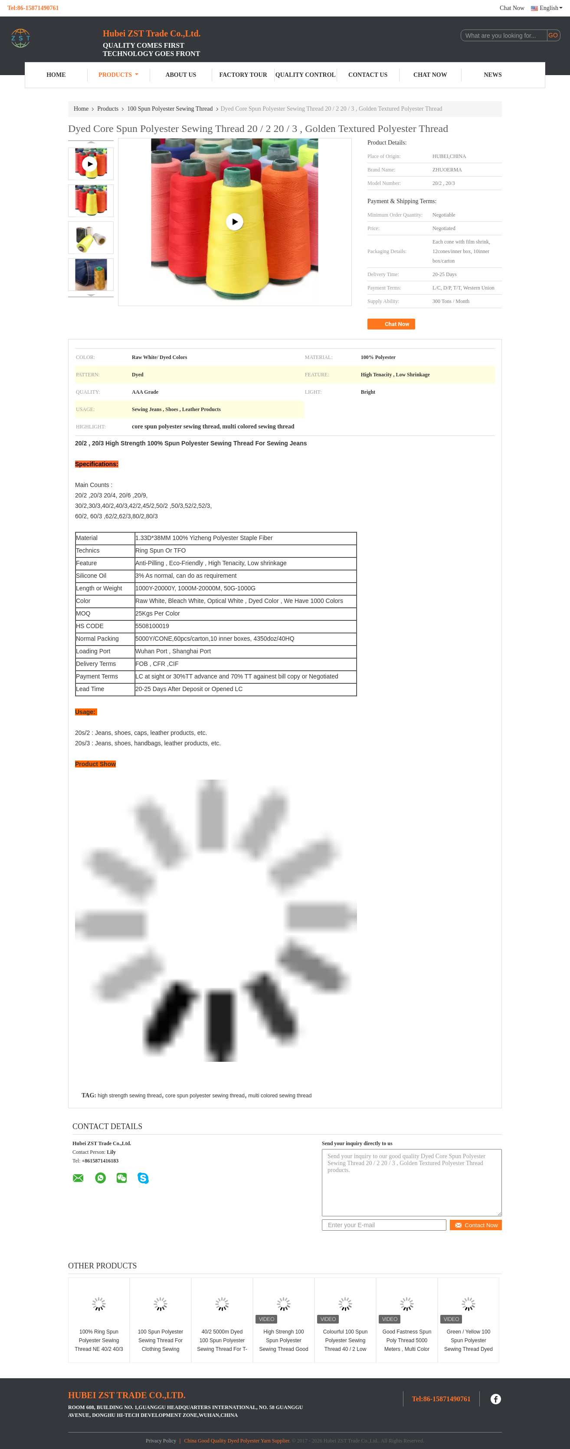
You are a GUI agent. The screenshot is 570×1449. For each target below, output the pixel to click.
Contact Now (476, 1225)
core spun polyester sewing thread (205, 1096)
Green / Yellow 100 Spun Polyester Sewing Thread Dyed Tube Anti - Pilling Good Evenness (468, 1349)
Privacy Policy (161, 1441)
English (551, 8)
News (493, 75)
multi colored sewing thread (279, 1096)
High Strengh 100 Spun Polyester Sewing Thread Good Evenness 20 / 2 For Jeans (283, 1349)
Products (118, 75)
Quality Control (305, 75)
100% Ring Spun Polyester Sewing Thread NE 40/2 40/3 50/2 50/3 (99, 1345)
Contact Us (367, 75)
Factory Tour (243, 75)
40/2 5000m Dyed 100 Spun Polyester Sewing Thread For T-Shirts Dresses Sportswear (222, 1349)
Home (56, 75)
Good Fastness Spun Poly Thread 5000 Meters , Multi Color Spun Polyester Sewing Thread (407, 1349)
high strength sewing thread (129, 1096)
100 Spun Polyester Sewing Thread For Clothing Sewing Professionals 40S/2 (161, 1345)
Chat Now (512, 8)
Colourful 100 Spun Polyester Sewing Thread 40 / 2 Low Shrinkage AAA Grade (345, 1349)
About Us (180, 75)
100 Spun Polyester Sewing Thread (170, 108)
